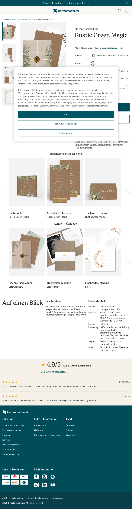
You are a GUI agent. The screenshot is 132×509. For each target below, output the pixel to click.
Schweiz (70, 430)
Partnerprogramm (10, 444)
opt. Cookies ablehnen (66, 123)
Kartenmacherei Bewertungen (48, 435)
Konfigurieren (66, 133)
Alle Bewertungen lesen (53, 371)
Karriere (6, 440)
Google (26, 96)
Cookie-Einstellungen (38, 498)
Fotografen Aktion (10, 454)
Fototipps (6, 435)
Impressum (58, 498)
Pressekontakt (9, 449)
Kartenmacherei (8, 19)
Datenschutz (17, 498)
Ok (65, 114)
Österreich (71, 425)
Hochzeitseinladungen (26, 19)
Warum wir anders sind (13, 425)
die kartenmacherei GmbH (66, 11)
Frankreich (71, 435)
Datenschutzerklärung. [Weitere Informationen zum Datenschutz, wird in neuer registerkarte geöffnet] (97, 105)
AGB (4, 498)
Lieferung (38, 430)
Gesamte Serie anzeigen (112, 48)
